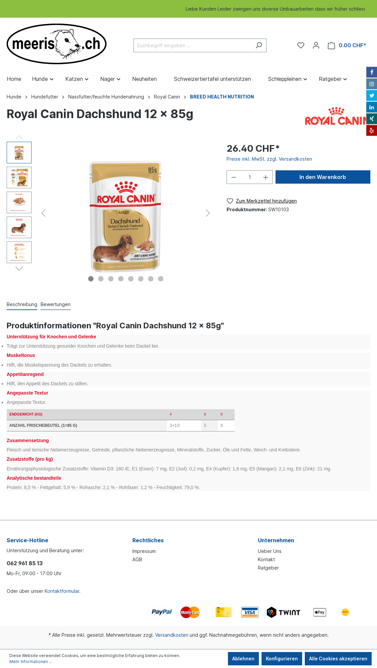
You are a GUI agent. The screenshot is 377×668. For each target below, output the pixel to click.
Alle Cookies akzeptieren (338, 658)
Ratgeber (268, 568)
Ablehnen (243, 658)
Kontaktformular (62, 591)
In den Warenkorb (322, 177)
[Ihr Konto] (316, 45)
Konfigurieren (282, 658)
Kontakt (266, 559)
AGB (137, 559)
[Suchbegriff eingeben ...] (192, 45)
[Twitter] (371, 95)
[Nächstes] (208, 213)
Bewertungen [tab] (56, 304)
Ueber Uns (270, 551)
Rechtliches (148, 540)
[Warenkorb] (347, 45)
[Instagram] (371, 84)
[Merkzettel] (300, 45)
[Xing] (371, 118)
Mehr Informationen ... (30, 661)
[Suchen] (259, 45)
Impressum (144, 551)
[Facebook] (371, 72)
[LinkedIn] (371, 107)
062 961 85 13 (25, 563)
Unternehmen (276, 540)
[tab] (22, 304)
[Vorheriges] (43, 213)
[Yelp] (371, 130)
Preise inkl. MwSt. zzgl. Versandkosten (269, 159)
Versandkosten (171, 635)
